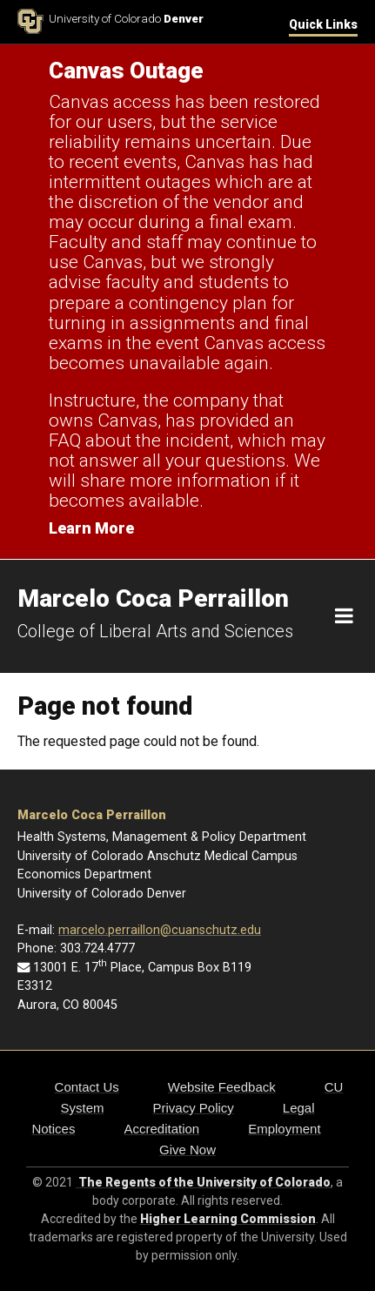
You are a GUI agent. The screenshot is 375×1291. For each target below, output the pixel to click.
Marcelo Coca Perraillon (91, 815)
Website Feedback (222, 1086)
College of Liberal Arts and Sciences (155, 631)
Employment (284, 1128)
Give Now (187, 1149)
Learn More (91, 528)
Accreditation (161, 1128)
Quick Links (323, 24)
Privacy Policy (192, 1107)
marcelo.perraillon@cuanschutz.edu (159, 930)
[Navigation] (344, 616)
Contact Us (87, 1086)
